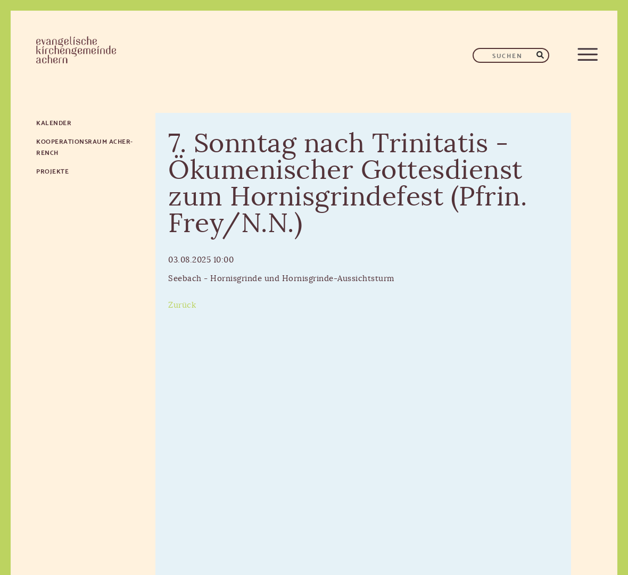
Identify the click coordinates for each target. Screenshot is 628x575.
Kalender (53, 122)
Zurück (182, 305)
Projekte (52, 170)
